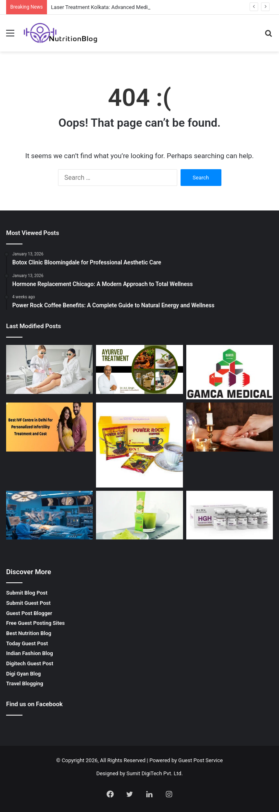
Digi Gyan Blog (23, 674)
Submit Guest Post (28, 603)
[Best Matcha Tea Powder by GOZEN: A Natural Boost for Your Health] (139, 515)
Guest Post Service (200, 760)
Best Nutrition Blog (28, 633)
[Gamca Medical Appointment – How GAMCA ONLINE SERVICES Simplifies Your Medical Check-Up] (229, 372)
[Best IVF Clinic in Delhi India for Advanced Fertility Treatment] (49, 427)
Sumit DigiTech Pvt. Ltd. (155, 773)
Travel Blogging (24, 683)
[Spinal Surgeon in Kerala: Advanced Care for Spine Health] (49, 515)
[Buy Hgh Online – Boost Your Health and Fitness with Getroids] (229, 515)
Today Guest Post (27, 643)
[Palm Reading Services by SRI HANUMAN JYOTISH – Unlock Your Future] (229, 427)
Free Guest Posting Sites (35, 623)
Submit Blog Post (26, 593)
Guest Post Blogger (29, 613)
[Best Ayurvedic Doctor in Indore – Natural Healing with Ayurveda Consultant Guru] (139, 369)
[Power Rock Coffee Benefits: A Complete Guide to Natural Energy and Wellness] (139, 445)
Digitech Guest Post (29, 663)
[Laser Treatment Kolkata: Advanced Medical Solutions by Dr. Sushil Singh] (49, 369)
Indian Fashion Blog (29, 653)
